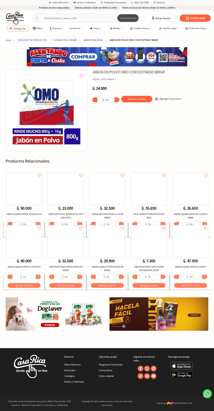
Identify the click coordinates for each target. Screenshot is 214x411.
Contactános (105, 370)
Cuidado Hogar (168, 28)
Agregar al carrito (137, 99)
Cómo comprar (106, 376)
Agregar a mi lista (46, 72)
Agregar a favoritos (24, 172)
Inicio (8, 40)
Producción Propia (195, 28)
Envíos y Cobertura (84, 2)
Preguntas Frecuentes (113, 2)
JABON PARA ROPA (93, 40)
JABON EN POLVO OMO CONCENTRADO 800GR (133, 40)
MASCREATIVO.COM (179, 403)
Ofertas (37, 28)
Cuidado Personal (140, 28)
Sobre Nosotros (58, 2)
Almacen (75, 28)
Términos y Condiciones (57, 405)
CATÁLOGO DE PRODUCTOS (32, 40)
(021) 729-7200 (139, 2)
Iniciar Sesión (160, 18)
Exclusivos (55, 28)
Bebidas (115, 28)
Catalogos (69, 376)
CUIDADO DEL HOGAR (65, 40)
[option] (46, 110)
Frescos (95, 28)
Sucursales (70, 370)
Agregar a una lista (168, 98)
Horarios (159, 2)
